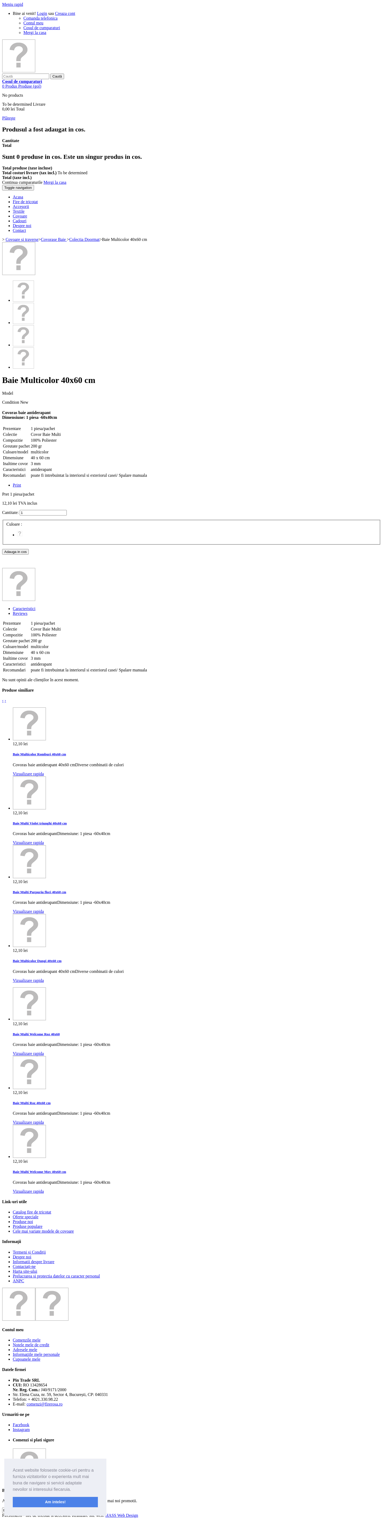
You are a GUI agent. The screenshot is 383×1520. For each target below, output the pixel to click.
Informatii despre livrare (33, 1261)
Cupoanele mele (26, 1359)
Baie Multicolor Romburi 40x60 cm (39, 754)
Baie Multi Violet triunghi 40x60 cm (40, 823)
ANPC (18, 1281)
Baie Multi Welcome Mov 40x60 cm (39, 1172)
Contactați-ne (24, 1266)
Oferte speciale (25, 1217)
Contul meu (33, 23)
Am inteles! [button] (55, 1502)
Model (7, 393)
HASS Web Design (121, 1515)
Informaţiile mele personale (36, 1354)
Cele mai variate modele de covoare (43, 1231)
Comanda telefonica (40, 18)
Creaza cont (65, 13)
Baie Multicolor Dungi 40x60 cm (37, 961)
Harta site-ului (25, 1271)
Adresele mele (25, 1349)
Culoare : (14, 524)
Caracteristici (24, 608)
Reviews (20, 613)
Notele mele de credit (31, 1345)
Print (17, 485)
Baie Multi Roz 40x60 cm (32, 1103)
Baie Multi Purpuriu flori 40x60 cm (39, 892)
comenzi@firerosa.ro (45, 1404)
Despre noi (22, 1257)
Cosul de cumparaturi (41, 27)
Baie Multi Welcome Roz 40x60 (36, 1034)
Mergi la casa (34, 32)
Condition (11, 402)
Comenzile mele (26, 1340)
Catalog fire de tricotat (32, 1212)
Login (42, 13)
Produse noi (23, 1221)
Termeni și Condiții (29, 1252)
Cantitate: (10, 512)
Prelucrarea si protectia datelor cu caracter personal (56, 1276)
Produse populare (28, 1226)
